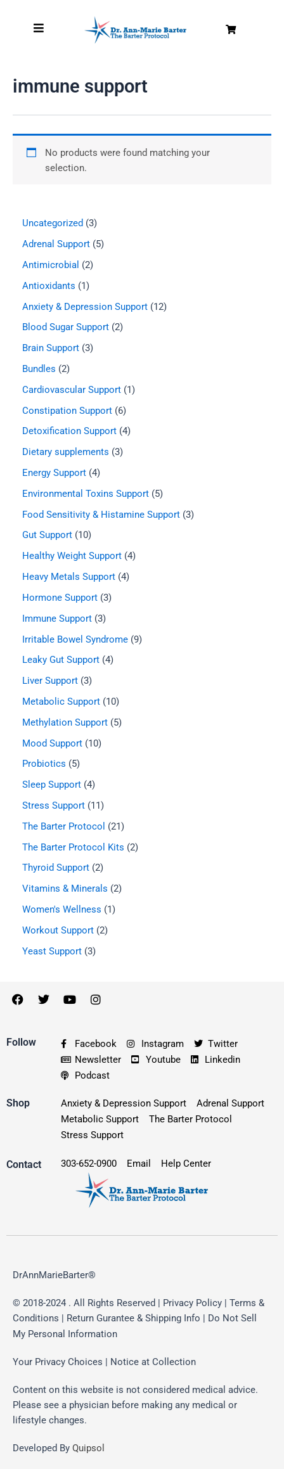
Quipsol (88, 1448)
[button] (230, 30)
